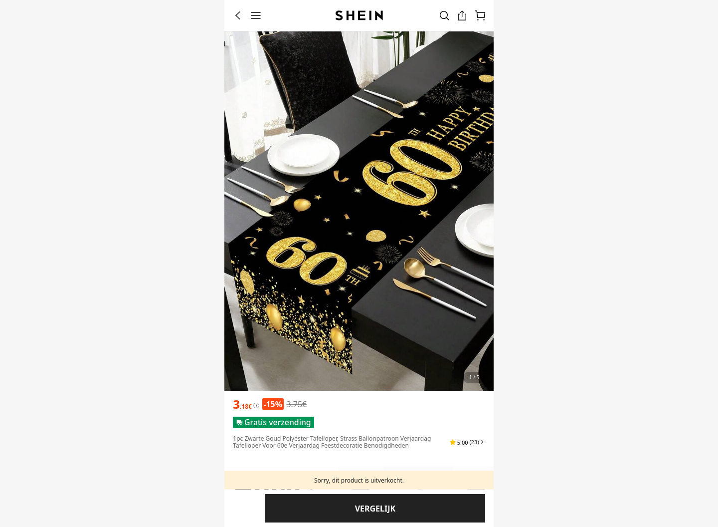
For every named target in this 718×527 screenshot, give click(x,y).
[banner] (359, 211)
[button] (467, 442)
